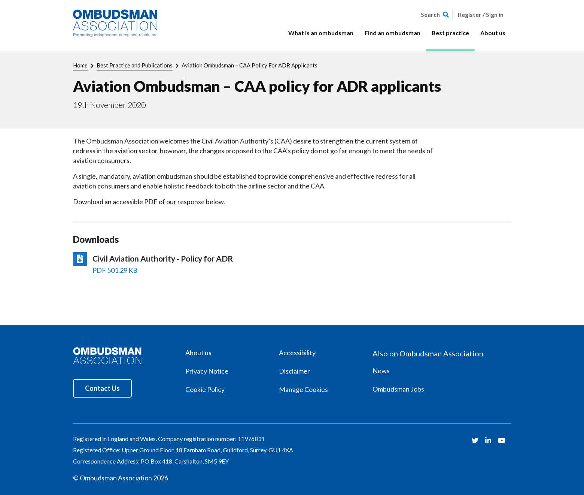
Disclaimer (294, 371)
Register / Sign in (481, 14)
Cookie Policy (205, 389)
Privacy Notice (206, 371)
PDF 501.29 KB (114, 270)
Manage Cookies (303, 389)
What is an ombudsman (320, 32)
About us (492, 32)
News (381, 370)
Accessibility (297, 352)
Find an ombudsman (392, 32)
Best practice (450, 32)
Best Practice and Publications (135, 65)
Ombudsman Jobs (398, 389)
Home (80, 65)
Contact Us (102, 388)
